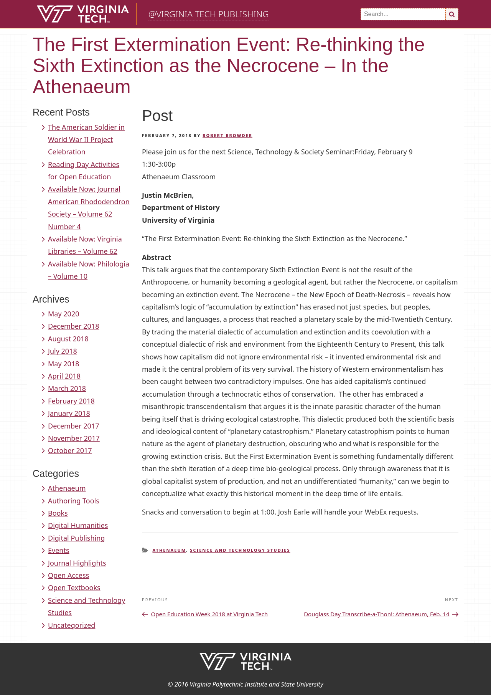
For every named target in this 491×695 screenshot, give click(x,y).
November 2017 (74, 438)
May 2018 (63, 363)
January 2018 (69, 413)
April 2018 (64, 376)
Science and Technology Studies (240, 550)
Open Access (68, 575)
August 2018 (68, 338)
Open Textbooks (74, 587)
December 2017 (73, 425)
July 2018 (62, 351)
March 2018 (67, 388)
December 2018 (73, 326)
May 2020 (63, 313)
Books (58, 513)
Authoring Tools (73, 500)
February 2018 (71, 400)
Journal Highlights (77, 563)
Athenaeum (67, 488)
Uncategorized (71, 625)
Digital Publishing (76, 538)
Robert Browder (227, 135)
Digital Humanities (78, 525)
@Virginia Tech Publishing (208, 14)
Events (58, 550)
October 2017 (70, 450)
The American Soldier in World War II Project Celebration (86, 139)
